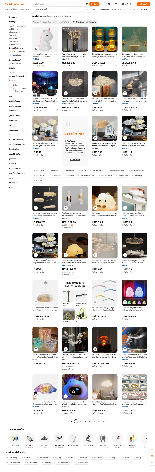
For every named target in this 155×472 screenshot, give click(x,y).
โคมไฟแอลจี (69, 171)
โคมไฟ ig (137, 458)
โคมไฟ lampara (96, 171)
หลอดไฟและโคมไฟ (49, 22)
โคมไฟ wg (56, 458)
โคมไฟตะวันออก (55, 176)
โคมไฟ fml (37, 181)
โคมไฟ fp (69, 458)
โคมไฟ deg (137, 176)
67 (103, 421)
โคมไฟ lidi (82, 458)
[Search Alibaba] (58, 4)
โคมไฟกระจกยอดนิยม (136, 171)
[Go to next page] (108, 421)
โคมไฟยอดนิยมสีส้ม (105, 176)
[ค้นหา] (94, 4)
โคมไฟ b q (69, 176)
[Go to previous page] (71, 421)
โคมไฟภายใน (54, 171)
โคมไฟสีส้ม (46, 463)
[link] (152, 450)
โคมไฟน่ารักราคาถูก (63, 463)
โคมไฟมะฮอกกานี (41, 458)
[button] (86, 4)
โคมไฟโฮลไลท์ (38, 176)
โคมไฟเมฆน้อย (38, 171)
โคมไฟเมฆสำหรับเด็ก (86, 176)
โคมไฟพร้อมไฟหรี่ (81, 463)
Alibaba (36, 22)
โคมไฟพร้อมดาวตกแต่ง (115, 171)
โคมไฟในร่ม (64, 22)
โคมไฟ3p (82, 171)
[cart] (116, 4)
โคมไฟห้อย (124, 458)
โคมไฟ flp (111, 458)
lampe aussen (122, 176)
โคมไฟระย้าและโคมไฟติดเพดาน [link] (84, 22)
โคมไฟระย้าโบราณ (31, 463)
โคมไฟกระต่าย (96, 458)
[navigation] (17, 219)
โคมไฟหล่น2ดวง (13, 463)
